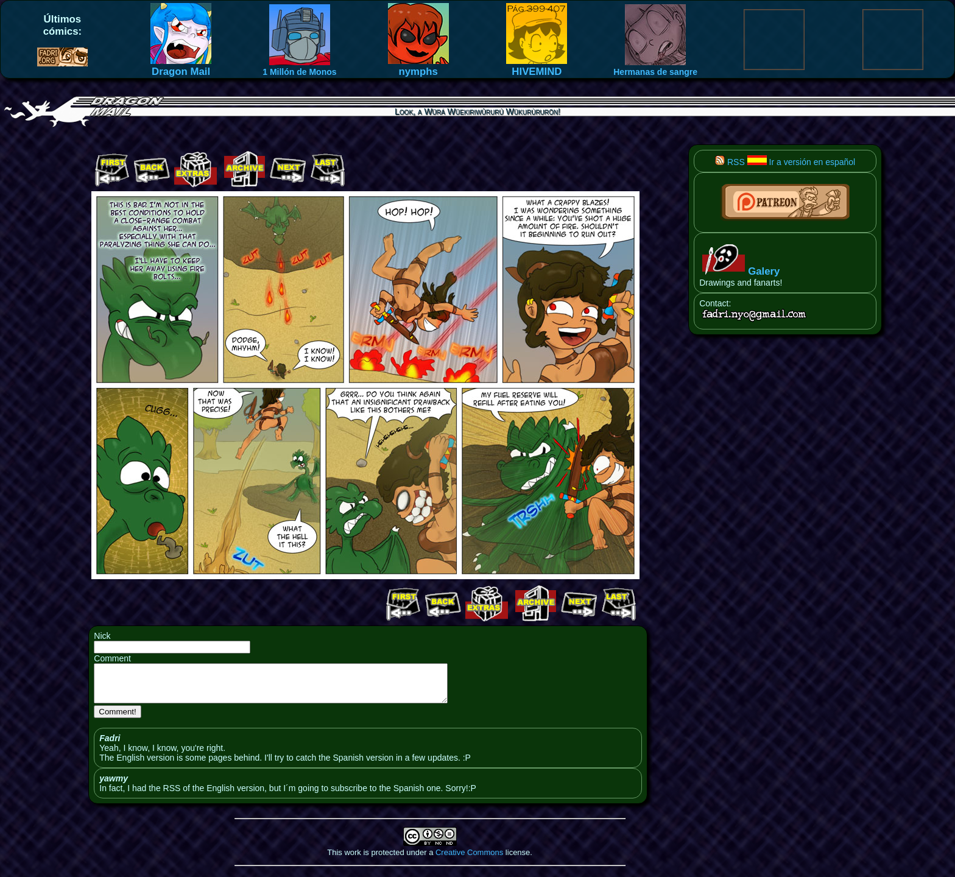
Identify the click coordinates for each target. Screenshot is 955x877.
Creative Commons (469, 859)
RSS (730, 162)
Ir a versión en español (801, 162)
